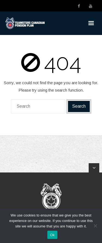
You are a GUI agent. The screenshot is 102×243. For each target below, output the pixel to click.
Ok (52, 235)
